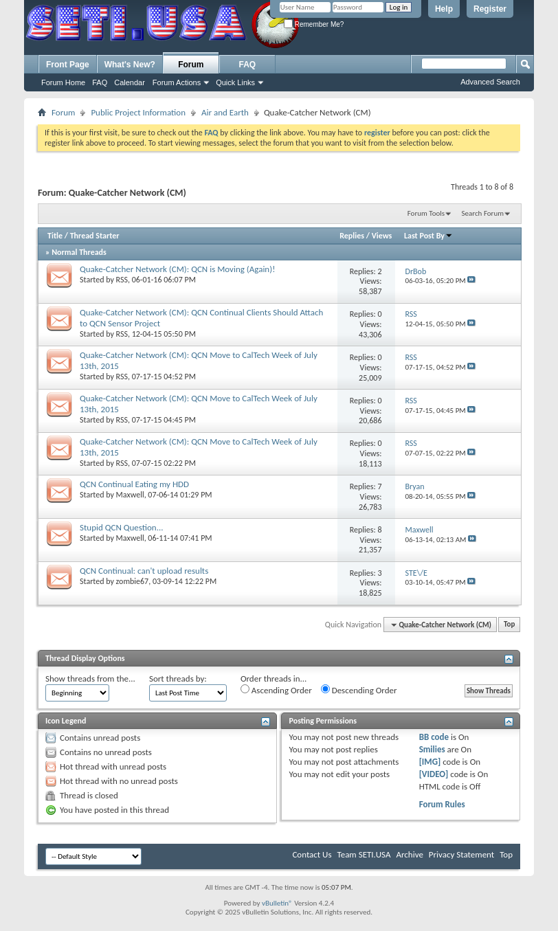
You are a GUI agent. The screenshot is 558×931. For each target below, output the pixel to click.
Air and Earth (225, 112)
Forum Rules (442, 804)
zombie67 (132, 581)
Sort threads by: (178, 678)
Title (55, 235)
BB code (434, 737)
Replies (351, 235)
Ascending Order (276, 689)
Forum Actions (177, 82)
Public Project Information (138, 112)
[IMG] (430, 761)
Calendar (129, 82)
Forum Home (63, 82)
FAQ (99, 82)
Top (509, 624)
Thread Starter (95, 235)
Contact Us (311, 854)
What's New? (129, 64)
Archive (409, 854)
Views (382, 235)
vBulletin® (277, 903)
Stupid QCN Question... (122, 527)
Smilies (432, 749)
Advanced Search (490, 82)
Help (444, 9)
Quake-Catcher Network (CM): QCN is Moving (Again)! (177, 269)
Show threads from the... (90, 678)
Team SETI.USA (363, 854)
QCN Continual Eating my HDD (134, 484)
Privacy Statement (461, 854)
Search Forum (483, 213)
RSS (122, 279)
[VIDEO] (434, 774)
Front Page (67, 64)
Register (489, 9)
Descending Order (359, 689)
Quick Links (235, 82)
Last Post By (428, 235)
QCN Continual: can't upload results (144, 570)
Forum (190, 64)
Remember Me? (314, 24)
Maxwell (130, 495)
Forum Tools (426, 213)
